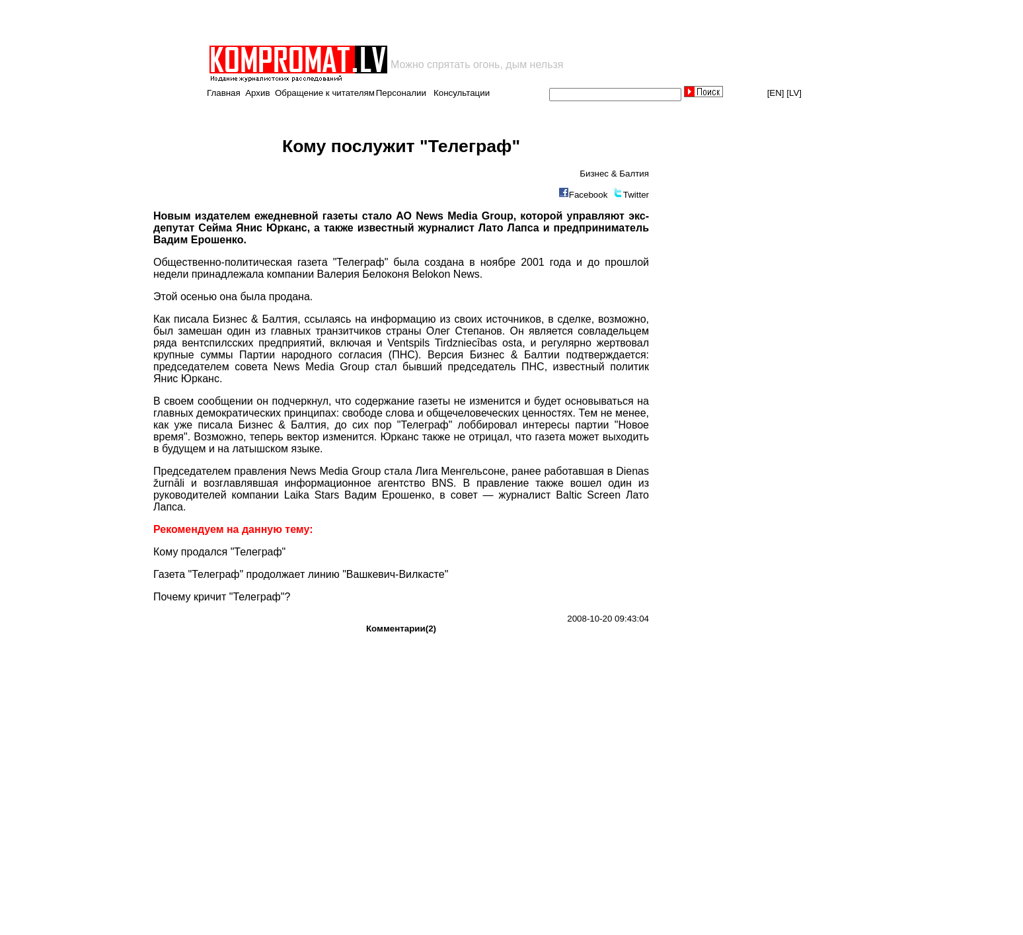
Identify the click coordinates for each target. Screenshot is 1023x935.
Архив (257, 93)
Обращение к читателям (325, 93)
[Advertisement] (362, 22)
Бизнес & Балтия (614, 174)
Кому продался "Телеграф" (219, 551)
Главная (224, 93)
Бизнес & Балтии (515, 354)
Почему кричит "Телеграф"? (221, 596)
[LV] (794, 93)
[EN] (775, 93)
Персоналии (401, 93)
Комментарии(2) (401, 628)
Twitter (636, 195)
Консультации (462, 93)
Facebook (588, 195)
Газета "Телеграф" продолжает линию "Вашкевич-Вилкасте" (300, 574)
